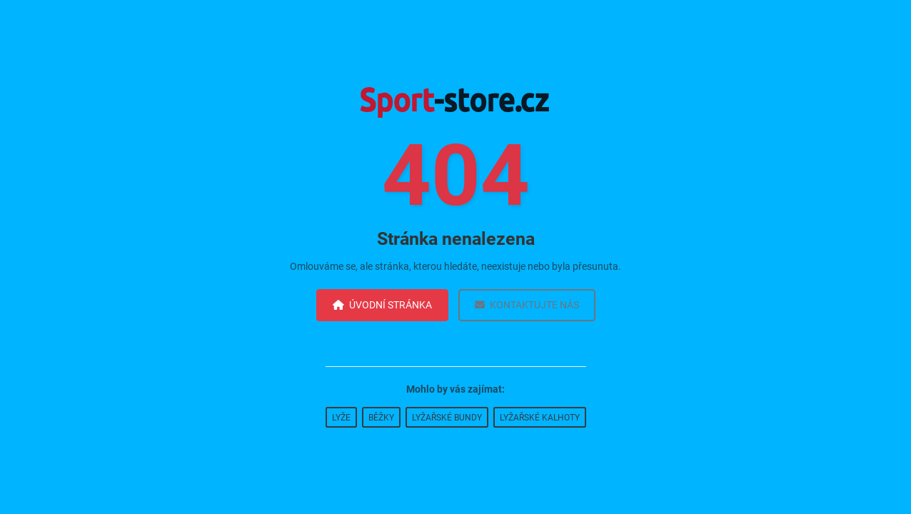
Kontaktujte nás (527, 305)
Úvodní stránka (382, 305)
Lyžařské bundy (447, 418)
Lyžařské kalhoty (540, 418)
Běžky (381, 418)
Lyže (341, 418)
